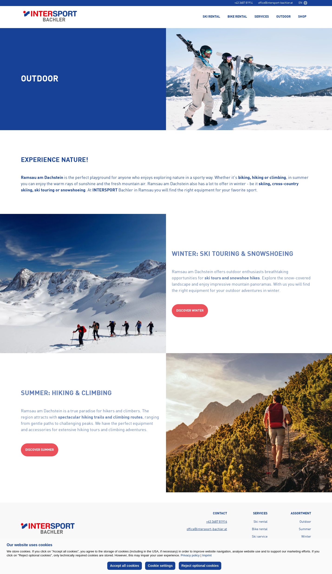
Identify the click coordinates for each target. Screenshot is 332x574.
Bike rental (259, 529)
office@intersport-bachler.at (275, 3)
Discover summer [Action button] (39, 449)
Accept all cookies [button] (124, 566)
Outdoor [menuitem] (283, 16)
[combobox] (302, 3)
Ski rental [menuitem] (211, 16)
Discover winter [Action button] (190, 310)
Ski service (259, 536)
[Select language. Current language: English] (302, 3)
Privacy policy (190, 555)
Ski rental (260, 521)
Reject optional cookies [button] (200, 566)
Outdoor (305, 521)
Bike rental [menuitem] (237, 16)
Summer (305, 529)
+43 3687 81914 (243, 3)
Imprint (207, 555)
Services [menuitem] (261, 16)
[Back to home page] (50, 17)
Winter (306, 536)
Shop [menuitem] (302, 16)
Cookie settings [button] (160, 566)
